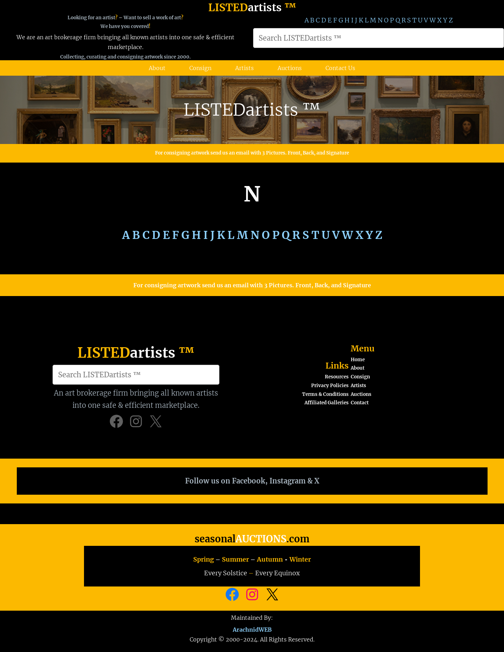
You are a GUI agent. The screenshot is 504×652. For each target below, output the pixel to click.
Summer (235, 559)
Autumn (270, 559)
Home (358, 360)
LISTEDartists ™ (252, 109)
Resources (337, 377)
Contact (360, 403)
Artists (358, 386)
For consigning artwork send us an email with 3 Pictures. (221, 153)
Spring (203, 559)
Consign (360, 377)
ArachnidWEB (252, 628)
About (357, 368)
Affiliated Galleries (326, 403)
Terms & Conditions (325, 394)
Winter (300, 559)
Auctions (361, 394)
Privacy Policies (330, 386)
